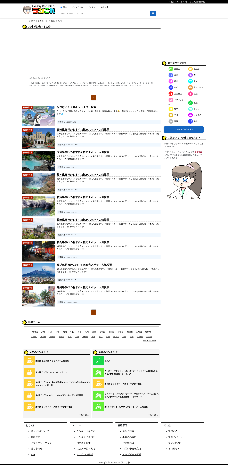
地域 (53, 21)
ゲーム (174, 69)
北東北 (148, 332)
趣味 (193, 102)
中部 (58, 332)
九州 (87, 332)
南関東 (52, 336)
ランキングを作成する (183, 129)
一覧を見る (84, 415)
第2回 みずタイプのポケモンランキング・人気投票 (126, 407)
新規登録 (198, 152)
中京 (101, 336)
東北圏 (111, 332)
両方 (65, 7)
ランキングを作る (86, 437)
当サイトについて (40, 431)
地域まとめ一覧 (149, 340)
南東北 (34, 336)
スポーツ (175, 93)
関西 (108, 336)
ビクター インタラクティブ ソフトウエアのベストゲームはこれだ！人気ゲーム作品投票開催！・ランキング (131, 395)
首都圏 (102, 332)
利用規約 (35, 437)
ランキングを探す (86, 431)
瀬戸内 (116, 336)
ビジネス (194, 115)
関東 (50, 332)
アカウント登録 (85, 454)
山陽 (131, 336)
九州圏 (139, 332)
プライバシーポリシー (42, 443)
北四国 (140, 336)
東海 (93, 336)
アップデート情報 (131, 454)
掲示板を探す (84, 443)
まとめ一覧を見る (86, 448)
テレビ (194, 81)
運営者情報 (36, 448)
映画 (173, 81)
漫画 (173, 75)
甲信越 (61, 336)
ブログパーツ (175, 437)
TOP (33, 21)
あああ (107, 361)
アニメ (194, 69)
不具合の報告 (129, 437)
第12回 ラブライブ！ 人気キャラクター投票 (53, 407)
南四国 (149, 336)
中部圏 (120, 332)
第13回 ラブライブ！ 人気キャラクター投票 (123, 384)
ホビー (174, 87)
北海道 (35, 332)
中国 (72, 332)
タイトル (79, 7)
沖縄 (94, 332)
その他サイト (175, 448)
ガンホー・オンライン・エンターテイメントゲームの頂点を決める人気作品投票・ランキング (131, 372)
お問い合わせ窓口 (131, 448)
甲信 (70, 336)
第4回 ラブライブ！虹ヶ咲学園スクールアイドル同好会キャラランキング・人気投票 (62, 383)
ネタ (173, 115)
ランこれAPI (174, 443)
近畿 (65, 332)
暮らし (194, 109)
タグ (93, 7)
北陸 (77, 336)
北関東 (43, 336)
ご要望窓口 (128, 443)
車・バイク (195, 87)
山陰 (124, 336)
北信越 (85, 336)
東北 (43, 332)
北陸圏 (130, 332)
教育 (173, 121)
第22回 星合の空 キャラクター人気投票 (52, 361)
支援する (173, 431)
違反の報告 (128, 431)
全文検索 (104, 7)
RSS (33, 454)
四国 (79, 332)
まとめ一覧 (42, 21)
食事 (173, 109)
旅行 (193, 93)
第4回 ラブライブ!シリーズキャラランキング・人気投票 (59, 395)
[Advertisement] (91, 53)
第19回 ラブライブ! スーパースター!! (51, 372)
